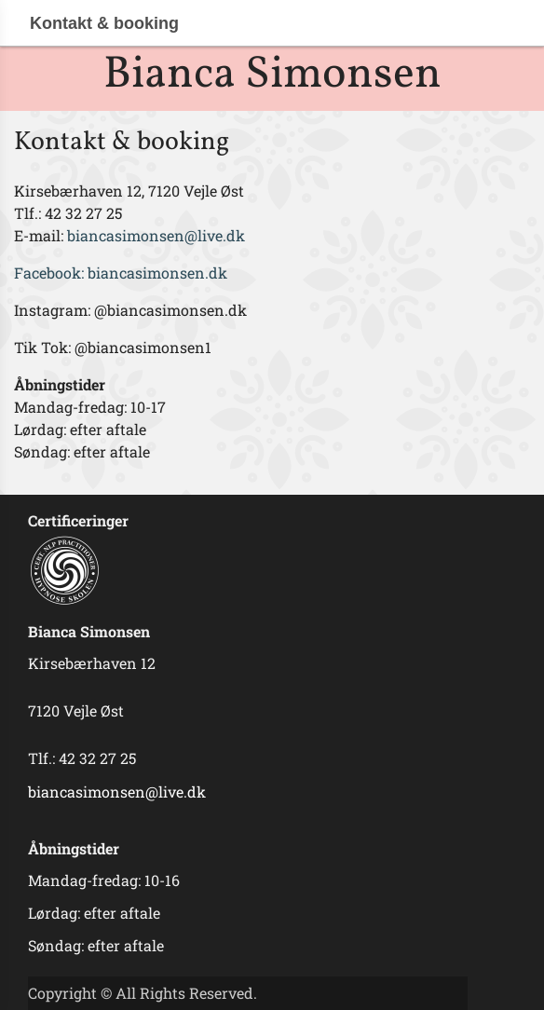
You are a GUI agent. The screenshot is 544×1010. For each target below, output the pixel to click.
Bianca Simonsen (272, 75)
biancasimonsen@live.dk (158, 235)
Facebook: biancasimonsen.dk (122, 272)
